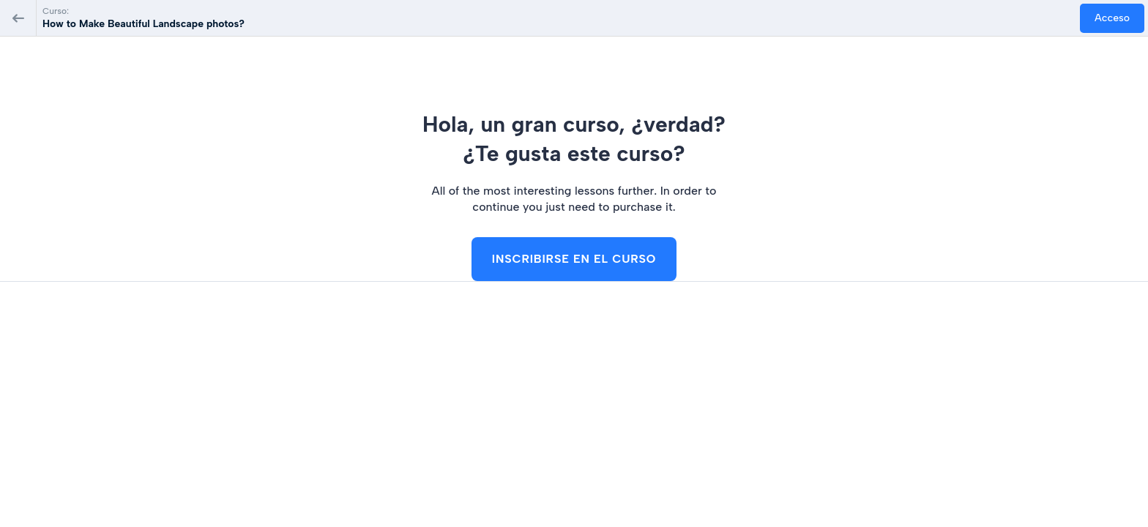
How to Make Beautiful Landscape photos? (143, 24)
